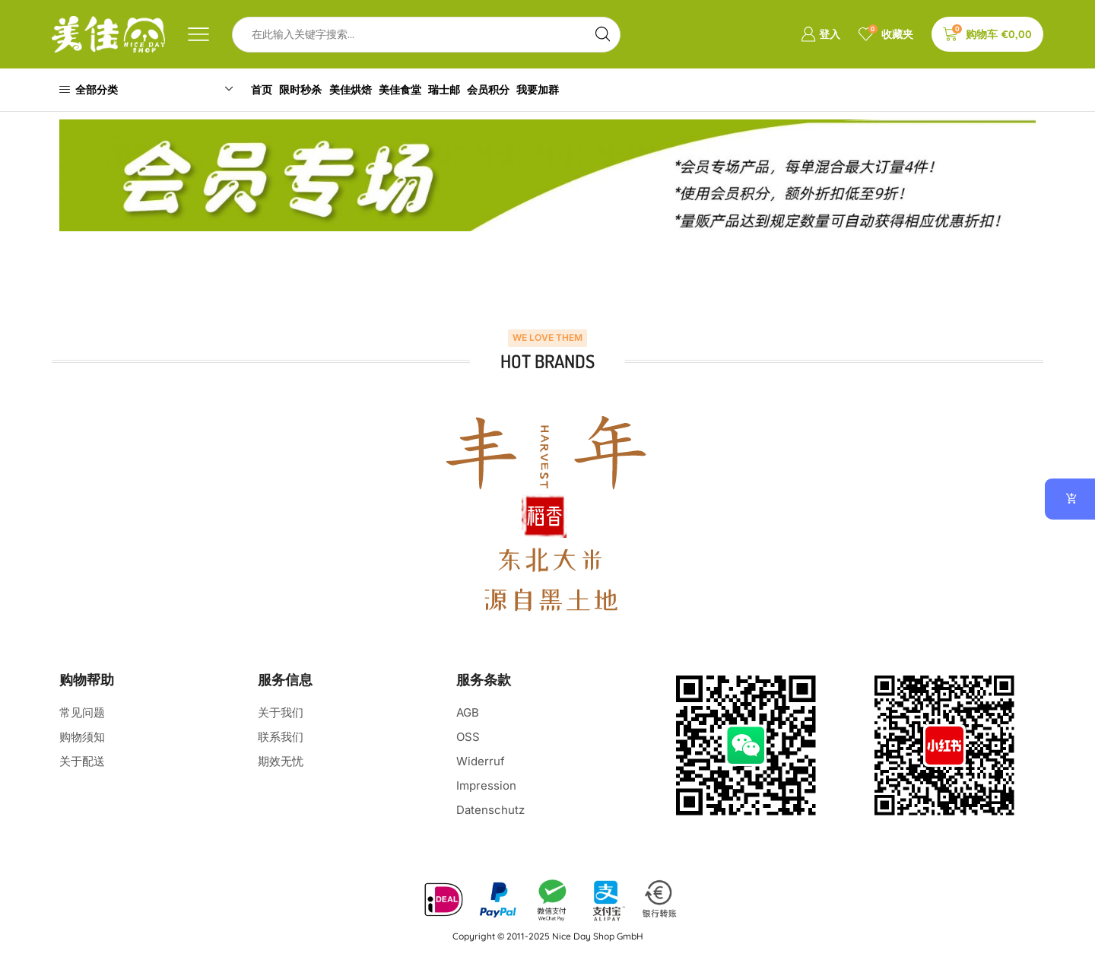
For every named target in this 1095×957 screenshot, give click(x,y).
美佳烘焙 (372, 89)
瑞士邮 (480, 89)
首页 (268, 89)
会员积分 (531, 89)
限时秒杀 (315, 89)
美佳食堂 (429, 89)
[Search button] (603, 34)
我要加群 (588, 89)
